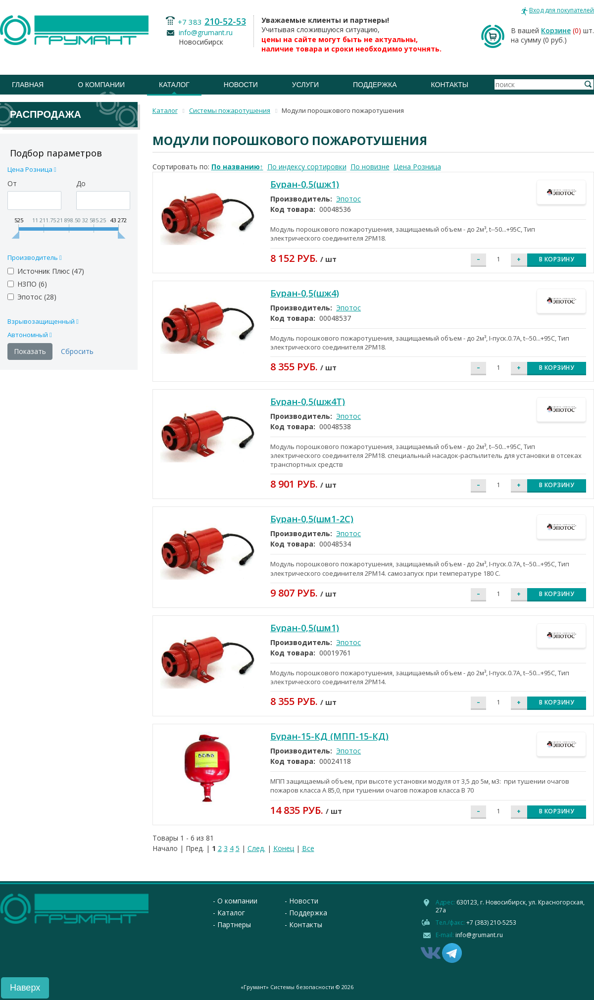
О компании (101, 85)
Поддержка (375, 85)
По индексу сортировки (306, 166)
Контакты (450, 85)
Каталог (174, 85)
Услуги (305, 85)
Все (308, 848)
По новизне (370, 166)
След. (256, 848)
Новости (241, 85)
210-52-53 (225, 21)
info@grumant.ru (206, 32)
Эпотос (348, 198)
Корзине (556, 30)
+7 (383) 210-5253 (491, 922)
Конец (283, 848)
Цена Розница (417, 166)
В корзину (557, 259)
